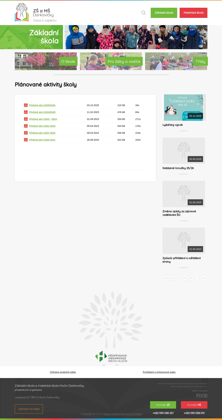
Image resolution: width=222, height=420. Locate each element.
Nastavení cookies (131, 413)
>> (203, 277)
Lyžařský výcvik (172, 124)
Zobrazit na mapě (28, 409)
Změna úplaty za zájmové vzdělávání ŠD (179, 213)
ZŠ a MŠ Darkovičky (36, 12)
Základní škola (164, 12)
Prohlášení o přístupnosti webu (159, 372)
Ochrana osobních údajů (63, 372)
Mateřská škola (193, 12)
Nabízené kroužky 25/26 (178, 168)
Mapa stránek (111, 413)
